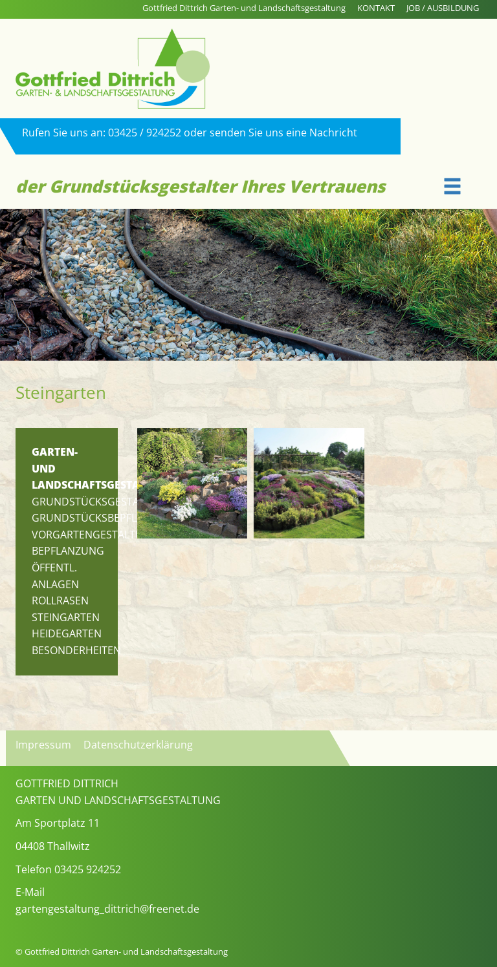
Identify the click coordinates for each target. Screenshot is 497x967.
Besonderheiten (76, 650)
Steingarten (66, 617)
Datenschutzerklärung (138, 745)
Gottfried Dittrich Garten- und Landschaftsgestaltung (244, 8)
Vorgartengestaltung (95, 534)
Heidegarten (67, 633)
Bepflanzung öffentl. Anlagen (68, 567)
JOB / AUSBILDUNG (442, 8)
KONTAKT (376, 8)
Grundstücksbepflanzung (106, 518)
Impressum (43, 745)
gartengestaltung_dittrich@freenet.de (107, 909)
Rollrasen (60, 600)
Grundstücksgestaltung (102, 501)
